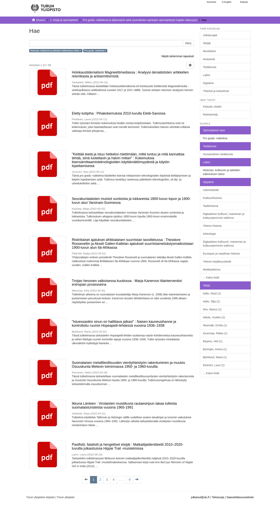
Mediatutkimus (211, 269)
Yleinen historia (212, 225)
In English (226, 2)
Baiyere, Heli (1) (212, 341)
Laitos (206, 75)
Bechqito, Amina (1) (215, 349)
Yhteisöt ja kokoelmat (216, 91)
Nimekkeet (209, 51)
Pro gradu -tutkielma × (95, 50)
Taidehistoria (210, 205)
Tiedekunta (209, 67)
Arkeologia (209, 233)
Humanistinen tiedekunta (218, 154)
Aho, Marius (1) (212, 309)
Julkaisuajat (210, 35)
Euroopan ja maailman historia (221, 253)
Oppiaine (208, 83)
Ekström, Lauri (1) (214, 365)
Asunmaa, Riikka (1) (215, 333)
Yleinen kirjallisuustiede (217, 261)
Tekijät (207, 43)
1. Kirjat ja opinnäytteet (64, 20)
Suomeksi (211, 2)
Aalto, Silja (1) (211, 301)
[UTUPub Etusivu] (45, 7)
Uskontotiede (211, 190)
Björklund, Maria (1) (215, 357)
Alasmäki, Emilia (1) (215, 325)
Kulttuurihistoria (212, 198)
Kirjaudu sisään (212, 106)
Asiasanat (209, 59)
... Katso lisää (211, 277)
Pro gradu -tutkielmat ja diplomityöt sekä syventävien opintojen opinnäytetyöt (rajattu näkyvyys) (140, 20)
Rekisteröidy (210, 114)
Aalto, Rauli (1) (212, 293)
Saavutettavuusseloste (240, 497)
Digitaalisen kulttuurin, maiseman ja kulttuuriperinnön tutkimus (224, 243)
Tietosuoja (218, 497)
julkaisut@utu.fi (200, 497)
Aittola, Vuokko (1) (214, 317)
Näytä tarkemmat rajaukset (177, 56)
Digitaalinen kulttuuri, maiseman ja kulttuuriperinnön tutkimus (223, 215)
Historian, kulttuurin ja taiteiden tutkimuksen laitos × (55, 50)
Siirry (188, 43)
